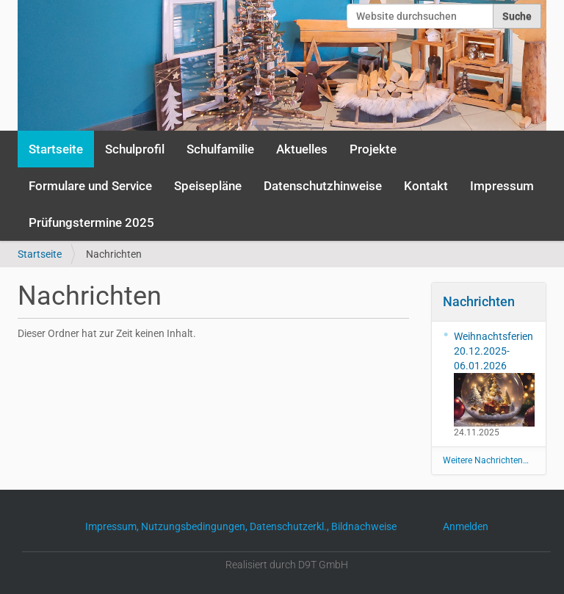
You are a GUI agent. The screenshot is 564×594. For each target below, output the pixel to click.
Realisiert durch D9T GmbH (286, 565)
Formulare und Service (90, 185)
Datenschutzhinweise (323, 185)
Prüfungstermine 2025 (91, 222)
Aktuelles (302, 149)
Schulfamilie (220, 149)
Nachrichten (479, 301)
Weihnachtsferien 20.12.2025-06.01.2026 (494, 378)
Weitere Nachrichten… (486, 460)
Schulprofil (134, 149)
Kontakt (426, 185)
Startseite (56, 149)
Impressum (502, 185)
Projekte (373, 149)
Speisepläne (208, 185)
